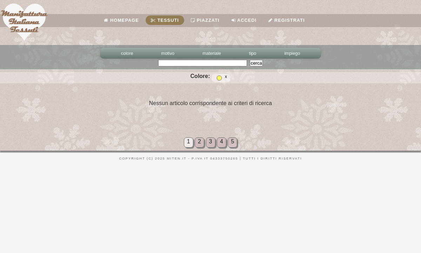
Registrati (286, 20)
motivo (168, 53)
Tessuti (165, 20)
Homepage (121, 20)
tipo (252, 53)
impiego (292, 53)
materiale (211, 53)
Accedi (244, 20)
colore (127, 53)
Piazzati (205, 20)
